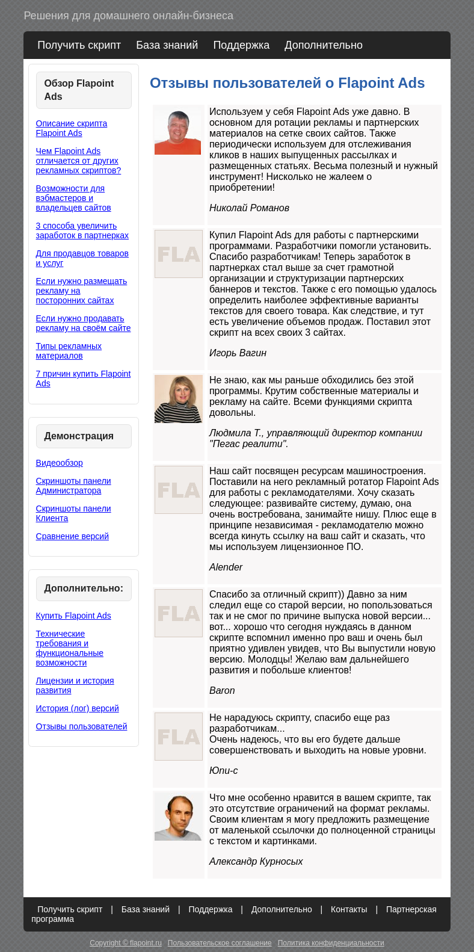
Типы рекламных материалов (69, 350)
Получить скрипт (79, 45)
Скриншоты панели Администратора (73, 485)
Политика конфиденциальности (331, 943)
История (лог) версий (77, 708)
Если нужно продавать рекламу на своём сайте (83, 323)
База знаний (167, 45)
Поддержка (241, 45)
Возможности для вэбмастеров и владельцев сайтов (73, 198)
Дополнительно (324, 45)
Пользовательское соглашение (220, 943)
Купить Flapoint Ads (73, 615)
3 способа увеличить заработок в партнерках (82, 230)
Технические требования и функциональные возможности (69, 648)
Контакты (349, 909)
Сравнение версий (72, 536)
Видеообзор (59, 463)
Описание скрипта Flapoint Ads (72, 128)
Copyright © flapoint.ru (126, 943)
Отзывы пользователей (82, 726)
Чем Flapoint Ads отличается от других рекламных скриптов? (79, 160)
